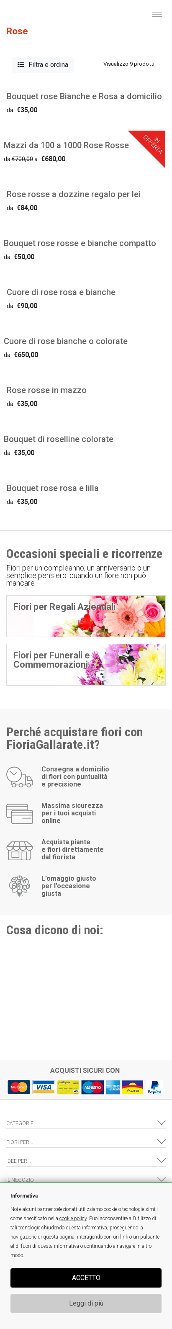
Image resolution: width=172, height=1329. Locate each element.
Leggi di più (86, 1303)
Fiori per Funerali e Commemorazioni (51, 660)
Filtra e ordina (43, 65)
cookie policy (73, 1218)
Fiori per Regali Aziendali (64, 607)
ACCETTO (86, 1278)
